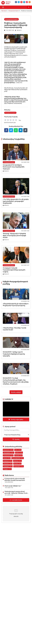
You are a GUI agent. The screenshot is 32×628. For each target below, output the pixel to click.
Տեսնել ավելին (16, 392)
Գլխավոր (3, 10)
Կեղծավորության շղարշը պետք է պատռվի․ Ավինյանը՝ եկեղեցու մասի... (16, 492)
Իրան (19, 452)
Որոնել (16, 439)
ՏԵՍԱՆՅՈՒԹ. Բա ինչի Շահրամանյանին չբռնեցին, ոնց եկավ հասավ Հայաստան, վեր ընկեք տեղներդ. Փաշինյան (16, 381)
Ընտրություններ (17, 458)
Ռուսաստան (8, 455)
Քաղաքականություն (14, 10)
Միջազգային (8, 452)
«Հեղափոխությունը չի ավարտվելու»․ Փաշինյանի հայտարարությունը (16, 304)
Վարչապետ (18, 466)
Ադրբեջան (7, 466)
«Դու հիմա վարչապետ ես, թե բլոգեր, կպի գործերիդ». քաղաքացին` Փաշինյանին (16, 201)
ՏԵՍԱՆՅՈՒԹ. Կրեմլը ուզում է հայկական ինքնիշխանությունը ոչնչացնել (14, 354)
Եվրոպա (17, 461)
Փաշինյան (7, 461)
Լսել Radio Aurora (16, 500)
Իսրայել (18, 455)
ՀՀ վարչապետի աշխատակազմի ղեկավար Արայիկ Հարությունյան (14, 479)
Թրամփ (17, 463)
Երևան (6, 458)
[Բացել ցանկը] (3, 7)
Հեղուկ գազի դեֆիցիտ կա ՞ (12, 486)
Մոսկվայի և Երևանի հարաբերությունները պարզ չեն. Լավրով (14, 270)
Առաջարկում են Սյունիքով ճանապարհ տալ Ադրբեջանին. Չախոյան (14, 167)
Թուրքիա (7, 469)
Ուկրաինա (7, 463)
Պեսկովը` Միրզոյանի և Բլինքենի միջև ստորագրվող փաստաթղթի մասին (14, 235)
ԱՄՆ (18, 450)
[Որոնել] (29, 7)
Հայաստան (8, 450)
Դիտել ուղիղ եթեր (16, 419)
